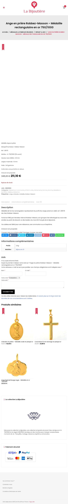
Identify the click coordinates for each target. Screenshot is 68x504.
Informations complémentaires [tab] (23, 202)
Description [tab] (5, 202)
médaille (22, 194)
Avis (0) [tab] (39, 202)
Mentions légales (7, 488)
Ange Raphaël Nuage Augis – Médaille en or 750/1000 (15, 380)
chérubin (16, 194)
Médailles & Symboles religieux (21, 32)
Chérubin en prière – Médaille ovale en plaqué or (17, 341)
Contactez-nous (7, 484)
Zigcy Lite (32, 502)
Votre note (5, 278)
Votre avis (4, 280)
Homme (50, 190)
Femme (44, 190)
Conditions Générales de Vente (12, 491)
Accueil (5, 32)
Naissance (16, 192)
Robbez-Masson (30, 194)
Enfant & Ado (41, 32)
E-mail (27, 270)
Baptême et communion (17, 190)
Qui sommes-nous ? (8, 481)
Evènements (38, 190)
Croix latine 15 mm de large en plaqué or (48, 341)
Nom (3, 270)
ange (11, 194)
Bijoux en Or (20, 249)
